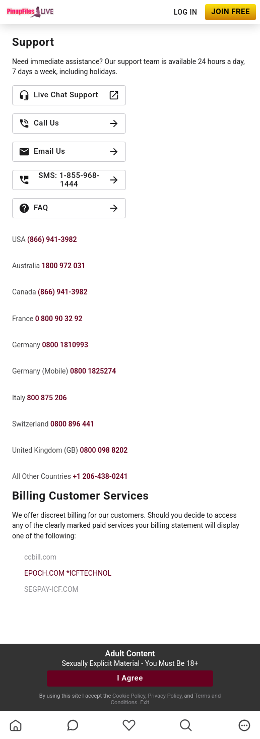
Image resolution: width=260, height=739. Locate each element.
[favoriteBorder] (129, 725)
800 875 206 (47, 398)
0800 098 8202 (103, 450)
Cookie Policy (128, 696)
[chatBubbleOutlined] (73, 725)
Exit (144, 702)
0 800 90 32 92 (59, 319)
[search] (185, 725)
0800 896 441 (72, 424)
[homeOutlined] (15, 725)
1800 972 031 (64, 266)
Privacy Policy (164, 696)
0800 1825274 (93, 371)
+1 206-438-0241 (100, 476)
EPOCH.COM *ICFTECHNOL (67, 573)
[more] (244, 725)
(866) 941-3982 (52, 239)
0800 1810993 (65, 345)
